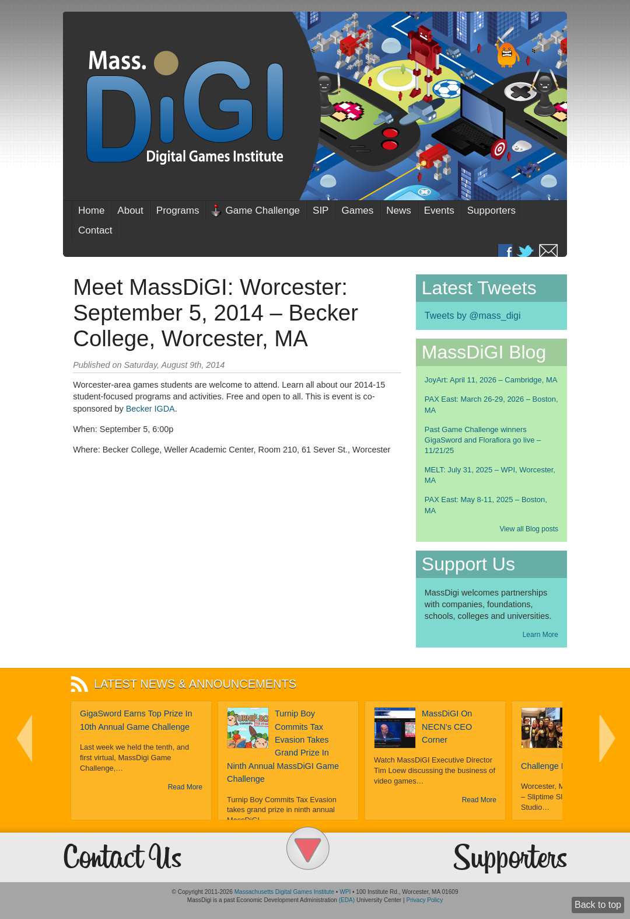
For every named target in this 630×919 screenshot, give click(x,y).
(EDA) (347, 900)
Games (357, 210)
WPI (345, 892)
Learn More (540, 635)
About (130, 210)
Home (91, 210)
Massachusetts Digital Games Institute (284, 892)
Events (439, 210)
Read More (185, 787)
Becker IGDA (150, 408)
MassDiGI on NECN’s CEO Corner (447, 726)
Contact (95, 230)
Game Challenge (262, 210)
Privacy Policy (424, 900)
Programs (178, 210)
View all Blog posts (529, 529)
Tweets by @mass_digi (473, 316)
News (398, 210)
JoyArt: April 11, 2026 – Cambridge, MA (491, 379)
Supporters (491, 210)
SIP (320, 210)
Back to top (598, 905)
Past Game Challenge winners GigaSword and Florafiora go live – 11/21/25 (483, 440)
